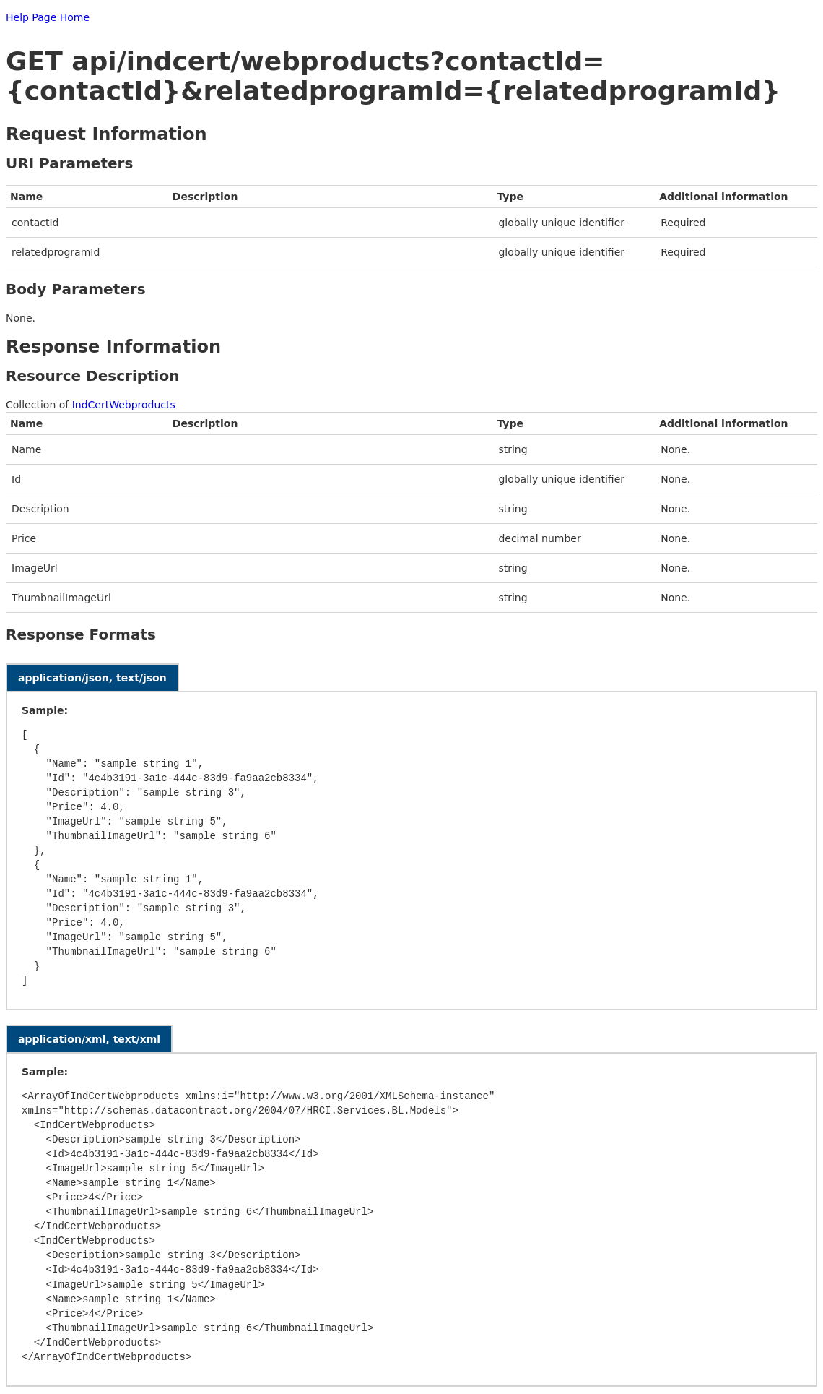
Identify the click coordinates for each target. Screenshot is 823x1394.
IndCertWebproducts (123, 404)
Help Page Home (48, 17)
